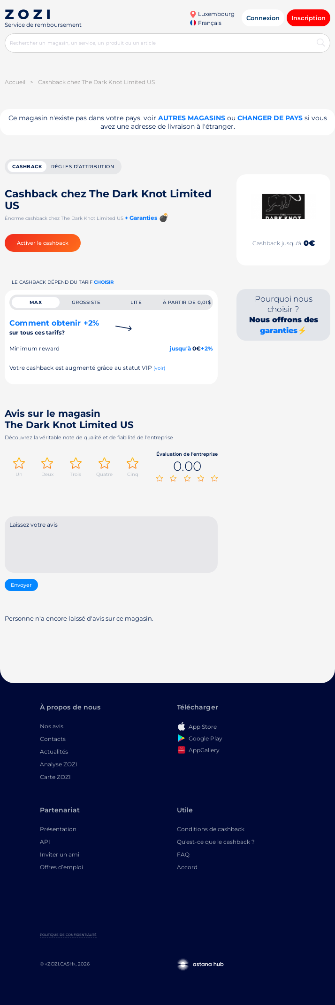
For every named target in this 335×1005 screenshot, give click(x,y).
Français (205, 23)
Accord (187, 867)
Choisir (104, 282)
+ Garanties (141, 217)
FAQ (183, 854)
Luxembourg (212, 13)
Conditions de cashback (210, 829)
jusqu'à (180, 348)
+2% (207, 348)
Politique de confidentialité (68, 935)
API (45, 841)
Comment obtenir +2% (54, 327)
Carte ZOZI (55, 776)
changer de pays (270, 118)
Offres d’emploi (61, 867)
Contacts (53, 738)
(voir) (159, 368)
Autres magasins (191, 118)
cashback (27, 167)
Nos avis (51, 726)
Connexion (263, 18)
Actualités (54, 751)
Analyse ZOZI (58, 764)
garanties (278, 330)
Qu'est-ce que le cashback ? (216, 841)
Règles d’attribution (82, 167)
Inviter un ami (59, 854)
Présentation (58, 829)
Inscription (308, 18)
